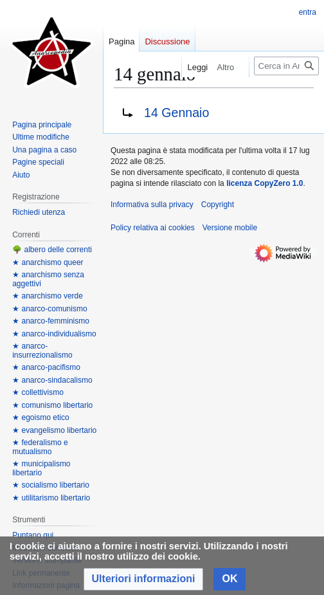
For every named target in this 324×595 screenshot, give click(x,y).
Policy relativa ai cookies (153, 227)
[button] (144, 579)
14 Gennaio (176, 112)
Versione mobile (230, 227)
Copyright (217, 204)
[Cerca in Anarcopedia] (286, 66)
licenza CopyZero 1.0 (264, 183)
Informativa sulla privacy (152, 204)
